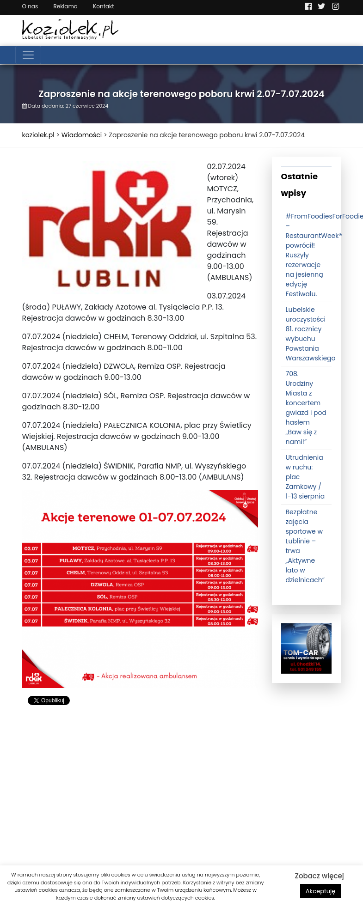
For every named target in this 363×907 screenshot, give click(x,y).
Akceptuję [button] (321, 891)
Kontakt (103, 6)
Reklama (65, 6)
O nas (30, 6)
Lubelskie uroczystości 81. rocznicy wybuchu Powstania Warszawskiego (311, 334)
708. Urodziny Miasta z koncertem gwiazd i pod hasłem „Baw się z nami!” (306, 407)
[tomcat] (306, 648)
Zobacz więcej (319, 876)
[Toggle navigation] (28, 55)
